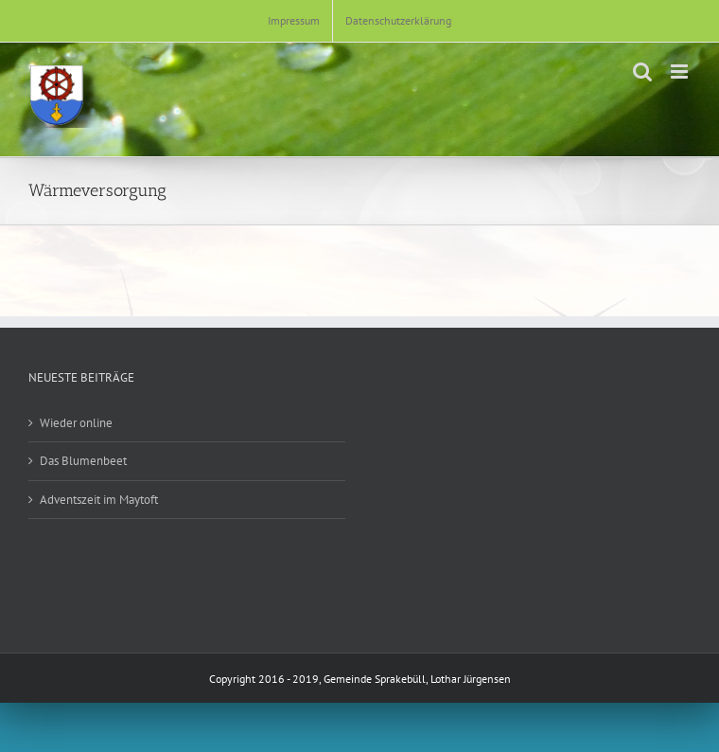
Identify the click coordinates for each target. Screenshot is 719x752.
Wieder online (76, 423)
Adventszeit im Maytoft (99, 500)
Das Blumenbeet (83, 461)
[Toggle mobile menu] (681, 71)
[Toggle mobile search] (642, 71)
